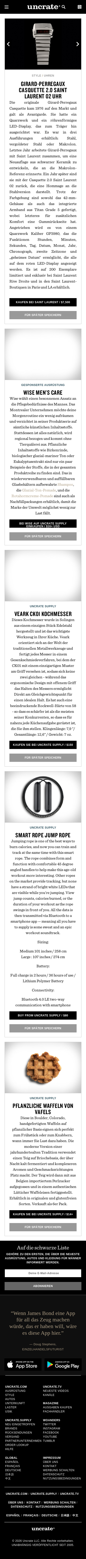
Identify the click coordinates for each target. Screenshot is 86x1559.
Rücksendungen (18, 1432)
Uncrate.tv (69, 1493)
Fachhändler (54, 1411)
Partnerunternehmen (23, 1440)
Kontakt (50, 1466)
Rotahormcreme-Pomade (32, 496)
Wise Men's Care (42, 392)
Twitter (49, 1424)
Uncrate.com (17, 1493)
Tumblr (49, 1440)
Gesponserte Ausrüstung (43, 385)
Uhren (49, 75)
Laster (11, 1407)
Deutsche (13, 1470)
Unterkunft (15, 1403)
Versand (12, 1436)
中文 (8, 1478)
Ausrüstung (15, 1391)
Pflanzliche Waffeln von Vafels (43, 1109)
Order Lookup (17, 1445)
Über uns (50, 1462)
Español (12, 1462)
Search (63, 7)
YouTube (50, 1436)
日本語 (9, 1474)
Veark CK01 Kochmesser (43, 614)
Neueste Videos (56, 1391)
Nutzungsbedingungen (62, 1478)
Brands (11, 1428)
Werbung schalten (59, 1470)
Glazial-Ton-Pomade (39, 490)
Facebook (51, 1432)
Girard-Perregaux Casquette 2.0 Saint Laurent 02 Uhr (43, 90)
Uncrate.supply (44, 1493)
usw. (9, 1411)
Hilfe (9, 1449)
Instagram (51, 1428)
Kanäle (49, 1395)
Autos (10, 1399)
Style (36, 75)
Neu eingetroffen (20, 1424)
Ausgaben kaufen (57, 1407)
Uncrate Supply (43, 606)
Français (12, 1466)
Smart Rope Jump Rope (43, 835)
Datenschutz (54, 1474)
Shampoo (65, 484)
